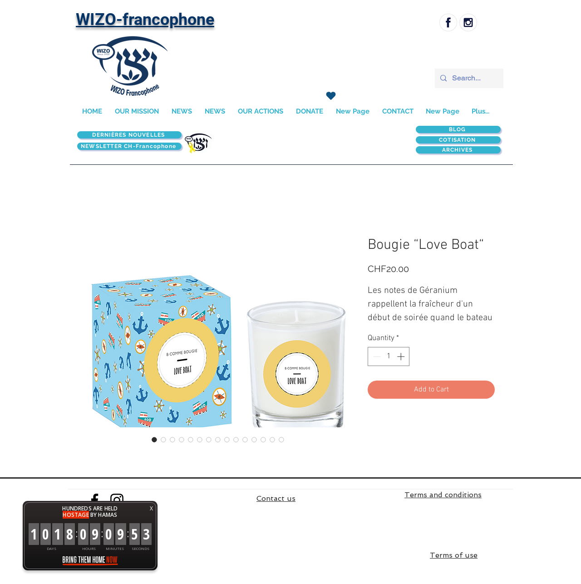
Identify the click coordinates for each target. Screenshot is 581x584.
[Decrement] (376, 356)
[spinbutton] (389, 356)
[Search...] (468, 78)
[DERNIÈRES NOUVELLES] (129, 135)
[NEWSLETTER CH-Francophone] (129, 146)
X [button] (151, 508)
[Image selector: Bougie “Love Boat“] (154, 439)
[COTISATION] (458, 140)
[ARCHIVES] (458, 149)
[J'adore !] (330, 96)
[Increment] (402, 356)
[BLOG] (458, 129)
